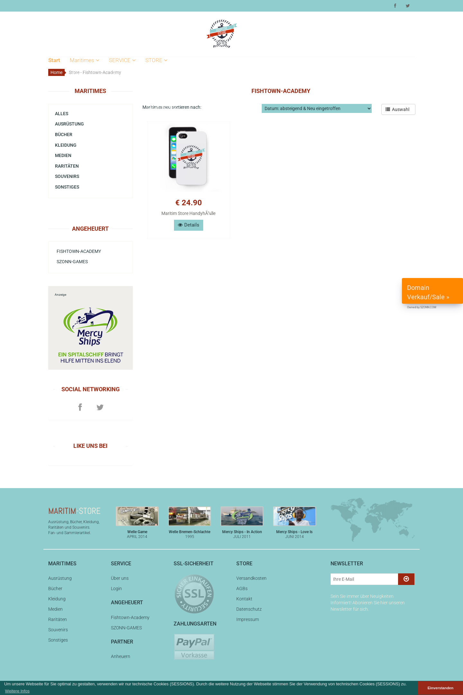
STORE (156, 60)
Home (56, 72)
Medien (80, 118)
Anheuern (120, 656)
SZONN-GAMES (72, 261)
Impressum (161, 118)
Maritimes (84, 60)
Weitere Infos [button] (17, 691)
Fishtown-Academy (79, 251)
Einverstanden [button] (441, 688)
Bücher (79, 96)
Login (117, 84)
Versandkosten (165, 73)
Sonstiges (67, 187)
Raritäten (82, 128)
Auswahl (398, 109)
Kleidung (81, 107)
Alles (77, 73)
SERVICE (122, 60)
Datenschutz (162, 107)
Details (188, 225)
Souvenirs (83, 140)
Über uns (121, 73)
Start (54, 60)
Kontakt (156, 96)
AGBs (153, 84)
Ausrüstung (85, 84)
